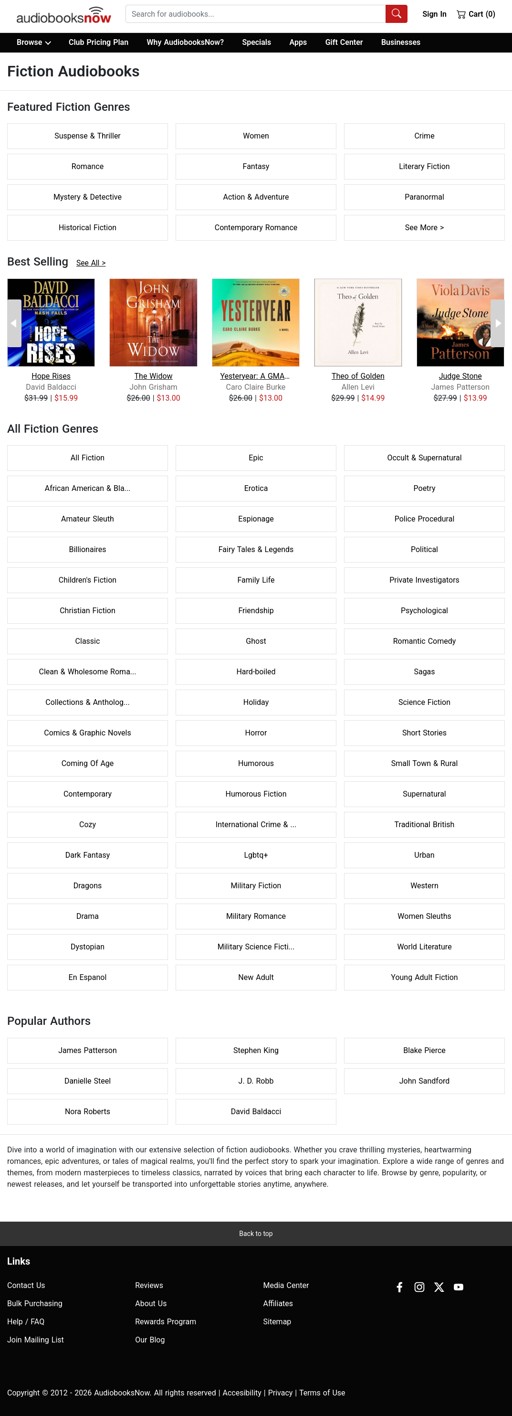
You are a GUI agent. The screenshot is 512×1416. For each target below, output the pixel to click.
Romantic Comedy (424, 641)
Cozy (87, 824)
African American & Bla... (87, 488)
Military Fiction (256, 885)
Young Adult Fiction (424, 977)
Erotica (256, 488)
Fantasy (256, 166)
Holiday (256, 702)
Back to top (255, 1233)
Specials (256, 42)
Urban (424, 855)
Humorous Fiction (255, 793)
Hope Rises (51, 376)
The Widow (154, 376)
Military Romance (256, 916)
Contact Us (26, 1285)
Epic (256, 457)
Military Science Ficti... (256, 946)
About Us (151, 1303)
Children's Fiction (87, 580)
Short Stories (424, 732)
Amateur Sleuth (87, 518)
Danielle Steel (87, 1081)
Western (424, 885)
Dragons (87, 885)
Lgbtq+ (256, 855)
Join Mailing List (35, 1339)
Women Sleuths (424, 916)
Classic (87, 641)
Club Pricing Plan (98, 42)
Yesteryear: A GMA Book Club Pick (255, 376)
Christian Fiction (87, 610)
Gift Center (344, 42)
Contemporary (87, 793)
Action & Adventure (256, 197)
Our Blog (150, 1339)
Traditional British (425, 824)
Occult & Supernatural (424, 457)
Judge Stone (460, 376)
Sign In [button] (434, 14)
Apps (298, 42)
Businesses (400, 42)
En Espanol (88, 977)
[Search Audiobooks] (397, 14)
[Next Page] (498, 323)
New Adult (255, 977)
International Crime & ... (256, 824)
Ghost (256, 641)
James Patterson (87, 1050)
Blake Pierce (424, 1050)
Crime (424, 135)
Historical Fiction (87, 227)
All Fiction (87, 457)
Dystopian (87, 946)
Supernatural (424, 793)
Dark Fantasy (87, 855)
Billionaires (87, 549)
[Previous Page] (14, 323)
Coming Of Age (88, 763)
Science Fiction (424, 702)
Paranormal (424, 197)
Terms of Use (322, 1392)
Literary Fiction (424, 166)
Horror (256, 732)
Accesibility (242, 1392)
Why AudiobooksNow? (185, 42)
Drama (87, 916)
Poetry (425, 488)
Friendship (255, 610)
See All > (90, 263)
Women (256, 135)
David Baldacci (256, 1111)
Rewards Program (165, 1321)
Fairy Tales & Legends (256, 549)
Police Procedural (425, 518)
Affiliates (278, 1303)
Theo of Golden (358, 376)
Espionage (255, 518)
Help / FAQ (25, 1321)
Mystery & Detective (87, 197)
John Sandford (424, 1081)
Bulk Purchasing (35, 1303)
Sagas (424, 671)
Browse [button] (34, 42)
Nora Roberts (87, 1111)
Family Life (256, 580)
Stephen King (256, 1050)
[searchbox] (255, 14)
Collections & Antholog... (87, 702)
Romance (88, 166)
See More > (424, 227)
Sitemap (277, 1321)
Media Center (286, 1285)
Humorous (256, 763)
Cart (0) (476, 14)
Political (424, 549)
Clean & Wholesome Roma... (87, 671)
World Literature (424, 946)
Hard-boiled (255, 671)
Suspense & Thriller (87, 135)
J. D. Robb (256, 1081)
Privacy (280, 1392)
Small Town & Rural (424, 763)
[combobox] (266, 14)
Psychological (424, 610)
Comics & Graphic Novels (87, 732)
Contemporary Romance (256, 227)
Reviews (149, 1285)
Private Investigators (424, 580)
